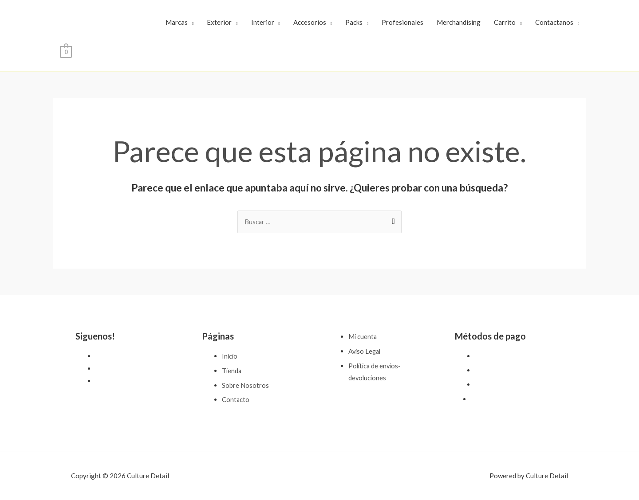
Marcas (177, 22)
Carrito (505, 22)
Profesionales (402, 22)
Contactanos (554, 22)
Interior (262, 22)
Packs (354, 22)
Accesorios (309, 22)
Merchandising (459, 22)
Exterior (219, 22)
